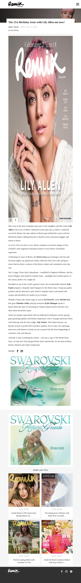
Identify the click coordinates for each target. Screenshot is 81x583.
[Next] (15, 220)
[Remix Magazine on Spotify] (71, 571)
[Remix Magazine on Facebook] (62, 571)
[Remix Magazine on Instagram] (66, 571)
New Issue (13, 27)
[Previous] (10, 220)
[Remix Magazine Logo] (16, 4)
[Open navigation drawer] (77, 4)
